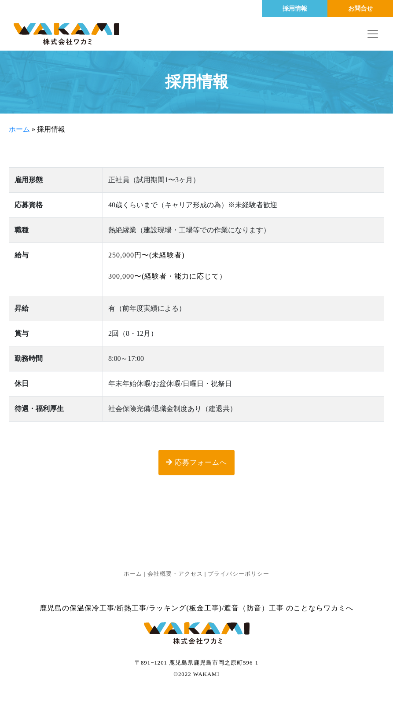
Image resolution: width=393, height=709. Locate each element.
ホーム (19, 129)
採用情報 (295, 8)
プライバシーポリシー (238, 574)
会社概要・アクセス (175, 574)
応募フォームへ (196, 462)
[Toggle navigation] (372, 33)
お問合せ (360, 8)
